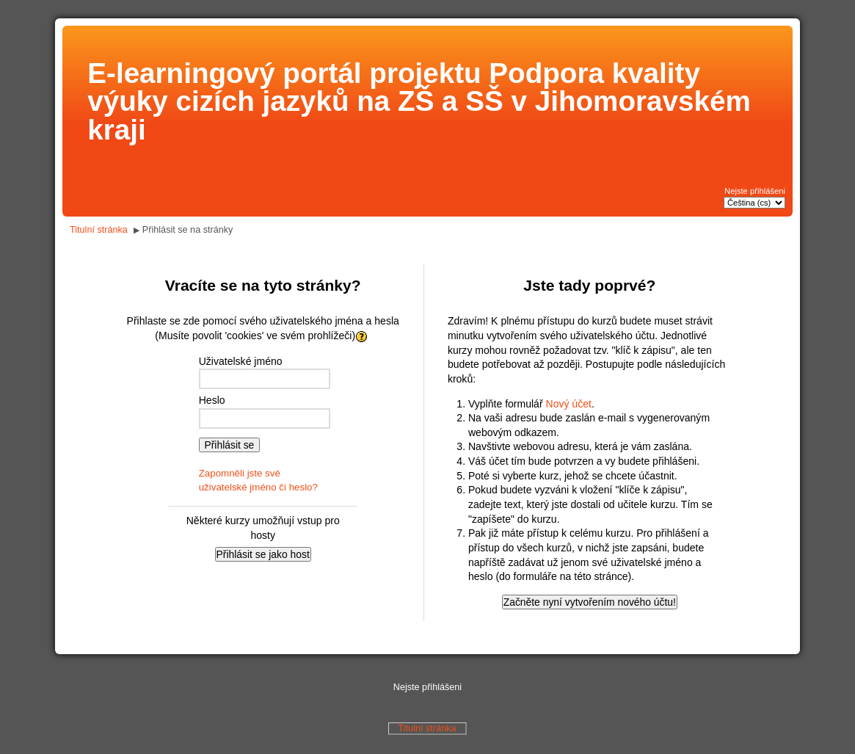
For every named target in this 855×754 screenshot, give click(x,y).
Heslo (212, 400)
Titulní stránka (99, 230)
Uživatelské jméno (241, 361)
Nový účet (569, 404)
